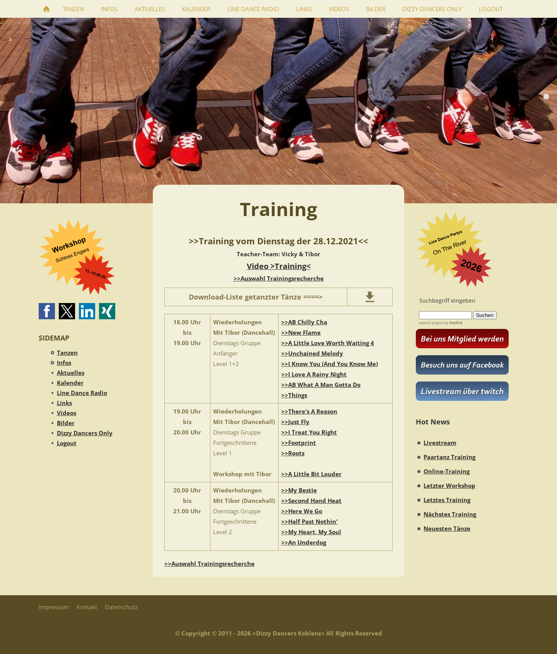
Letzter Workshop (449, 485)
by (452, 323)
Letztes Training (447, 500)
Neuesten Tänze (447, 528)
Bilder (66, 423)
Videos (66, 413)
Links (64, 403)
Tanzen (67, 352)
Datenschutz (121, 607)
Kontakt (87, 607)
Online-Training (447, 471)
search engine (431, 323)
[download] (370, 297)
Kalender (70, 383)
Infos (64, 362)
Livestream (440, 442)
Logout (67, 443)
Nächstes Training (450, 514)
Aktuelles (70, 372)
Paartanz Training (449, 457)
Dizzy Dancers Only (85, 433)
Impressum (54, 607)
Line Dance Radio (82, 393)
